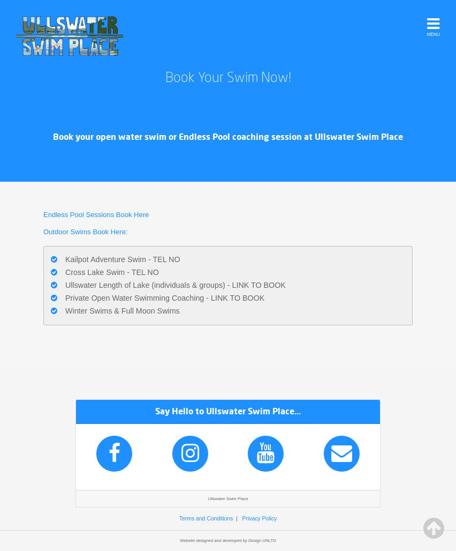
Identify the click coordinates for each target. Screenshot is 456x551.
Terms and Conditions (206, 519)
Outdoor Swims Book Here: (86, 232)
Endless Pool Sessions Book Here (96, 215)
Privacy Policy (259, 519)
